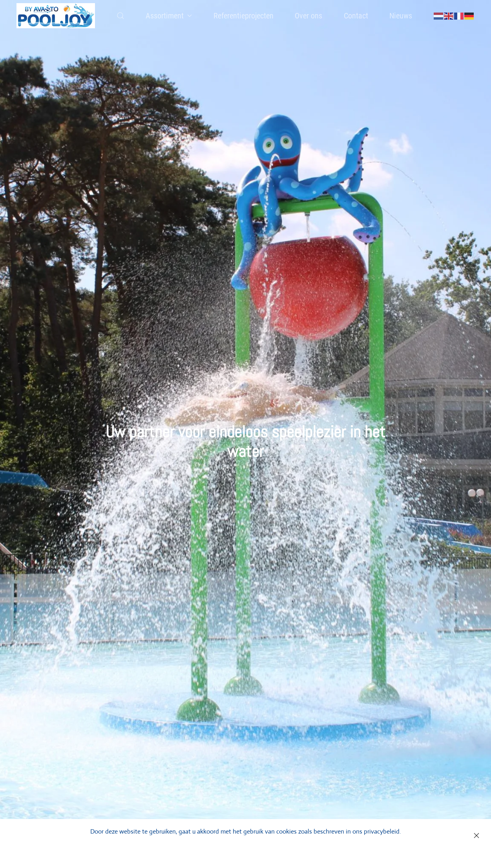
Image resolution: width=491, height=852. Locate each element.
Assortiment (169, 15)
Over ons (308, 15)
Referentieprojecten (244, 15)
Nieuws (400, 15)
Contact (356, 15)
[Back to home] (56, 15)
